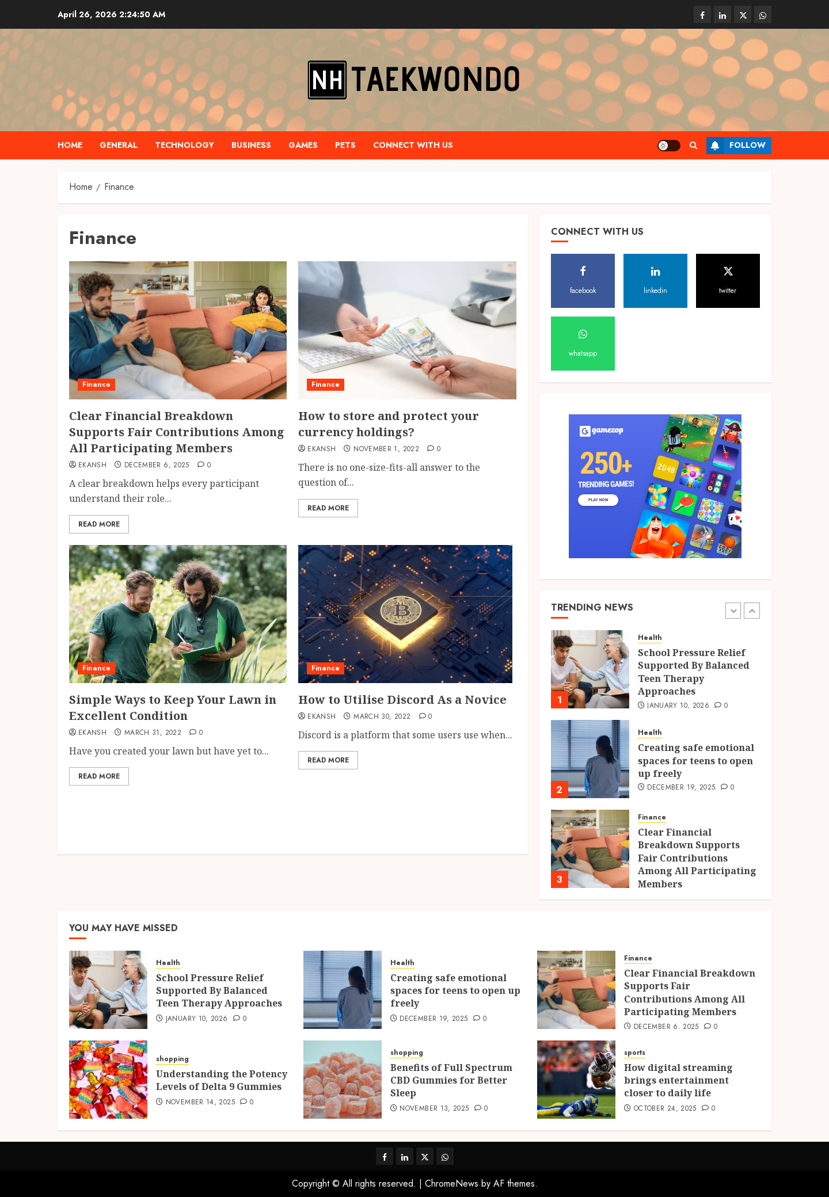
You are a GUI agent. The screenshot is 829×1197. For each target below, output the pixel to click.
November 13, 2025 (434, 1109)
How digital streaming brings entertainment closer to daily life (678, 1080)
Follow (736, 145)
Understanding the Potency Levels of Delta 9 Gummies (221, 1080)
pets (345, 145)
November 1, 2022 (386, 449)
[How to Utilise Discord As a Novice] (405, 614)
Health (650, 638)
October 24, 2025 (665, 1109)
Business (251, 145)
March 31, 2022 (152, 733)
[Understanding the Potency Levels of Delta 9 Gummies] (108, 1079)
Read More (99, 524)
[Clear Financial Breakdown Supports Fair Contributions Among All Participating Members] (178, 330)
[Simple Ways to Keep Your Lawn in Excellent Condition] (178, 614)
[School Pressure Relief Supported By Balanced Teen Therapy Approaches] (590, 669)
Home (70, 145)
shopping (172, 1059)
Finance (96, 384)
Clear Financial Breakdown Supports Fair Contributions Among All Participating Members (176, 432)
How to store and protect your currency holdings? (388, 424)
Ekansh (92, 465)
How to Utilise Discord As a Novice (402, 699)
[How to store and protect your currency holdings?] (407, 330)
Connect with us (413, 145)
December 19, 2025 (681, 787)
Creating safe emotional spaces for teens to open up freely (696, 760)
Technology (184, 145)
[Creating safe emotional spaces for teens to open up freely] (590, 759)
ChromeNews (451, 1183)
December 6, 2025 (156, 465)
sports (634, 1053)
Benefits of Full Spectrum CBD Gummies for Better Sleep (451, 1080)
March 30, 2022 (381, 717)
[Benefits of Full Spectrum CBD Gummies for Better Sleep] (342, 1079)
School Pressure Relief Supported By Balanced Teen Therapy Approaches (694, 671)
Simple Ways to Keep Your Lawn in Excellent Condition (172, 707)
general (119, 145)
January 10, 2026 (678, 706)
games (303, 145)
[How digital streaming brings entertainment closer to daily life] (576, 1079)
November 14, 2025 (200, 1102)
